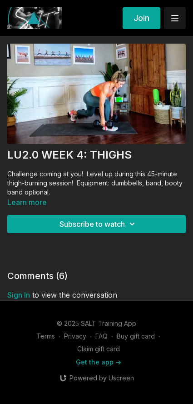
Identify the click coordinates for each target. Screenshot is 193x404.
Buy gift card (136, 336)
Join (141, 18)
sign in (18, 294)
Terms (45, 336)
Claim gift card (98, 349)
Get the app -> (98, 362)
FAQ (101, 336)
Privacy (75, 336)
